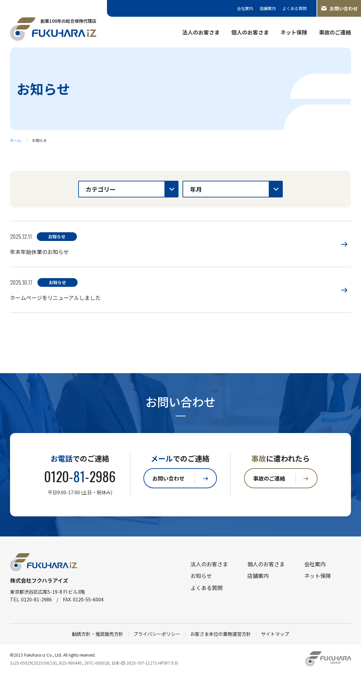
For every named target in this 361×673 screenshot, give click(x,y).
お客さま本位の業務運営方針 (220, 633)
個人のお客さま (250, 32)
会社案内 (245, 8)
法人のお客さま (201, 32)
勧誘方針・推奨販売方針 (97, 633)
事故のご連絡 (335, 32)
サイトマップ (275, 633)
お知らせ (201, 576)
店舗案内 (268, 8)
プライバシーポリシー (156, 633)
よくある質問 (294, 8)
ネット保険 (293, 32)
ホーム (15, 140)
